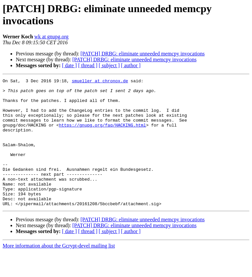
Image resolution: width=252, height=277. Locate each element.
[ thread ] (87, 65)
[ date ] (69, 65)
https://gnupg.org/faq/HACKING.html (102, 135)
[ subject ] (109, 65)
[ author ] (131, 65)
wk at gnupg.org (51, 36)
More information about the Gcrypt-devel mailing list (59, 271)
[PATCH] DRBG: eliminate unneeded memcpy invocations (142, 53)
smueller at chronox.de (100, 82)
